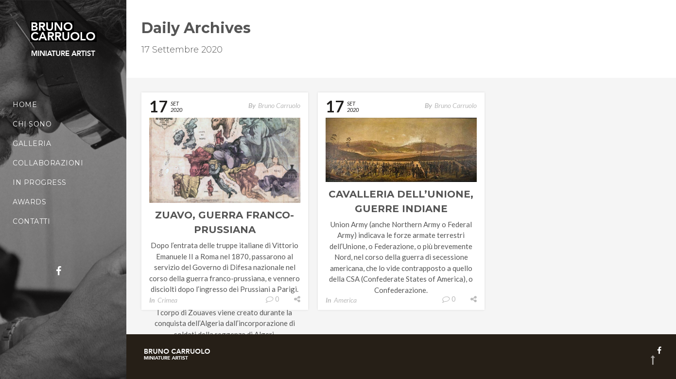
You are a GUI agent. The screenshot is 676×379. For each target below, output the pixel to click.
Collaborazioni (48, 163)
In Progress (40, 182)
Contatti (31, 221)
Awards (29, 202)
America (345, 300)
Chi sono (32, 124)
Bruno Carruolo (279, 105)
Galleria (32, 143)
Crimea (167, 300)
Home (25, 104)
